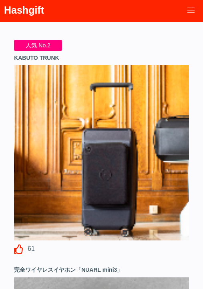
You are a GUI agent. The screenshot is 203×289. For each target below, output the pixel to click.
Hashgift (24, 10)
